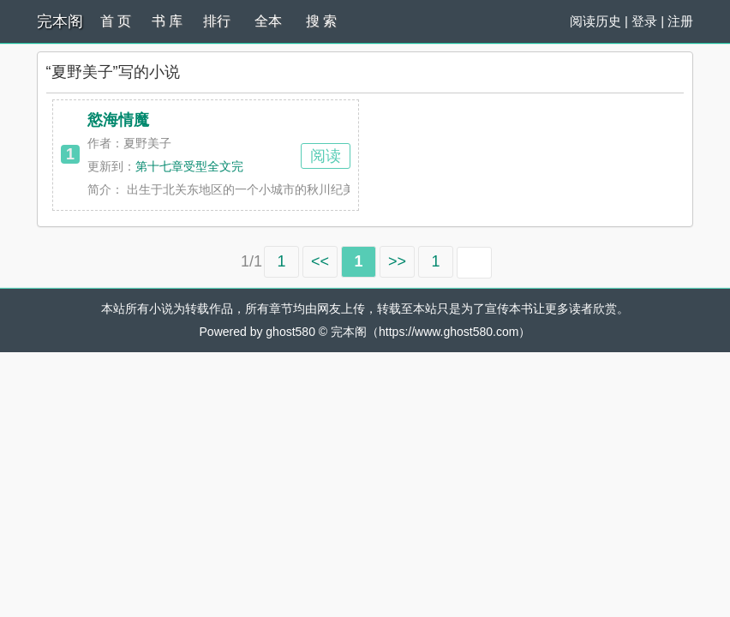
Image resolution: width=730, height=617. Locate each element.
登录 (644, 21)
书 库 (167, 21)
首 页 (115, 21)
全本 (268, 21)
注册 (680, 21)
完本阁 (60, 21)
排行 (216, 21)
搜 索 (321, 21)
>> (397, 261)
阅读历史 (595, 21)
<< (320, 261)
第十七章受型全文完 (189, 166)
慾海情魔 (118, 120)
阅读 (325, 156)
